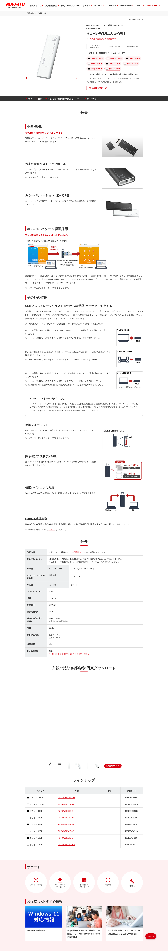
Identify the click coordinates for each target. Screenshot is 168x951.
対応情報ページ (78, 552)
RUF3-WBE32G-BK (66, 824)
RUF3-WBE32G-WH (66, 831)
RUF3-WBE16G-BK (66, 837)
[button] (113, 766)
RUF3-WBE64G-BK (66, 810)
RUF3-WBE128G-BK (66, 797)
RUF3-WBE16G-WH (66, 844)
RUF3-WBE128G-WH (67, 804)
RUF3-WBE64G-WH (66, 817)
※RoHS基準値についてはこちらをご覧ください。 (70, 653)
